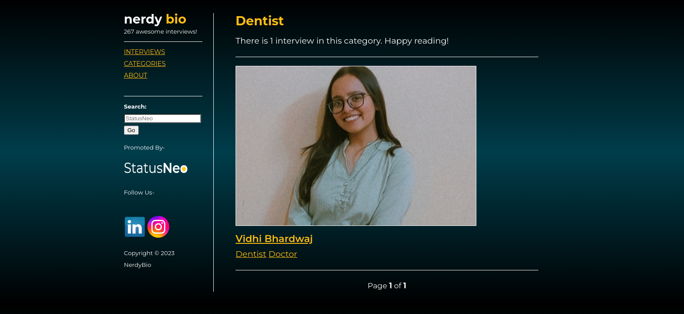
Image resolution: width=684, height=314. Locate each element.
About (135, 75)
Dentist (251, 254)
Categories (145, 64)
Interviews (144, 52)
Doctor (283, 254)
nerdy (155, 19)
